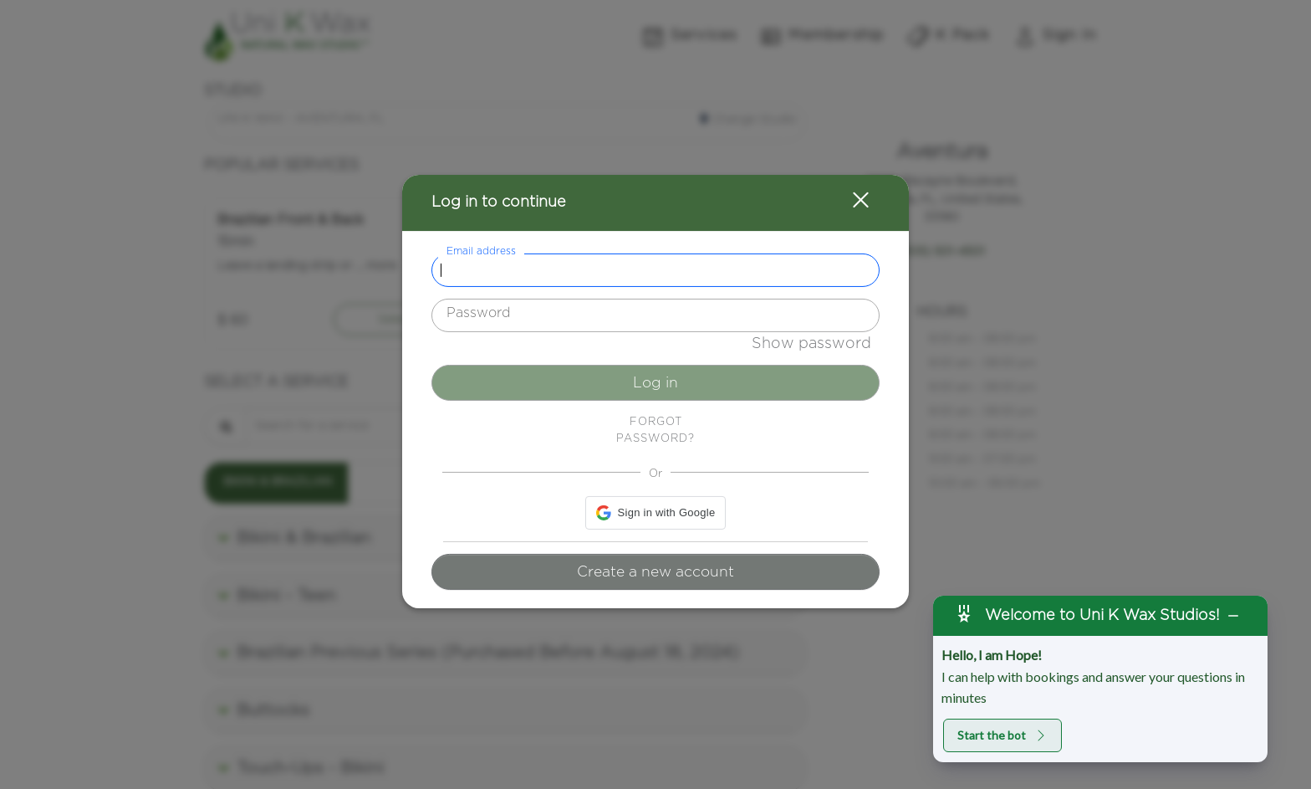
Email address (481, 251)
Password (478, 313)
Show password (811, 343)
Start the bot (1002, 735)
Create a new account (655, 572)
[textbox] (655, 270)
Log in (655, 383)
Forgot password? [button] (655, 430)
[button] (850, 203)
